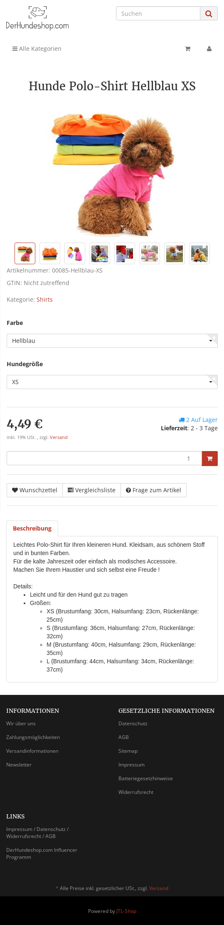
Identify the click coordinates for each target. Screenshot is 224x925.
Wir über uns (21, 723)
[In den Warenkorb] (210, 458)
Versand (59, 437)
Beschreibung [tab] (32, 528)
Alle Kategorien (37, 48)
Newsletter (19, 764)
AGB (123, 737)
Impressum (131, 764)
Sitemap (128, 750)
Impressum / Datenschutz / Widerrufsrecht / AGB (37, 833)
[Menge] (104, 458)
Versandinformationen (32, 750)
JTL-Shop (126, 911)
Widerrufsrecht (135, 792)
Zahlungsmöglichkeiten (33, 737)
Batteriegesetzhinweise (145, 778)
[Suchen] (158, 13)
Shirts (45, 299)
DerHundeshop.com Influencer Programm (41, 853)
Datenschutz (133, 723)
